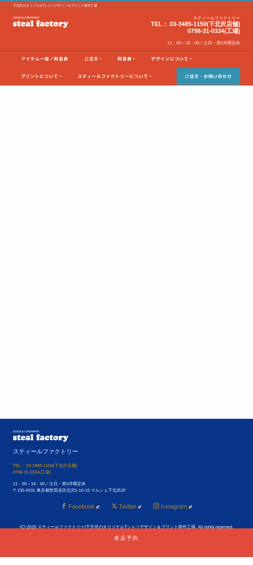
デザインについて (169, 59)
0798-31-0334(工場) (213, 31)
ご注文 (91, 59)
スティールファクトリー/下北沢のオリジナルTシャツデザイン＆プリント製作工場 (117, 526)
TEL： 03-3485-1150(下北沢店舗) (195, 24)
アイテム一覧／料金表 (44, 59)
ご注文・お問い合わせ (208, 76)
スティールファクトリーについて (113, 76)
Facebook (80, 506)
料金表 (125, 59)
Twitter (126, 506)
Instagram (172, 506)
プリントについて (39, 76)
